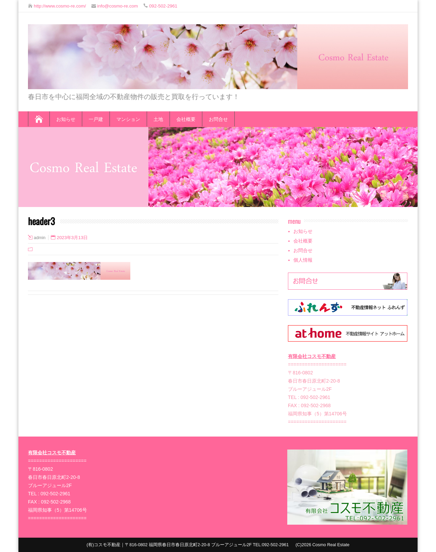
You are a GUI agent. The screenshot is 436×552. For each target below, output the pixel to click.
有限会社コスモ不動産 (312, 356)
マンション (128, 118)
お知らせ (65, 118)
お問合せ (218, 118)
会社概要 (185, 118)
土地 (158, 118)
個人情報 (303, 260)
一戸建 (96, 118)
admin (39, 237)
